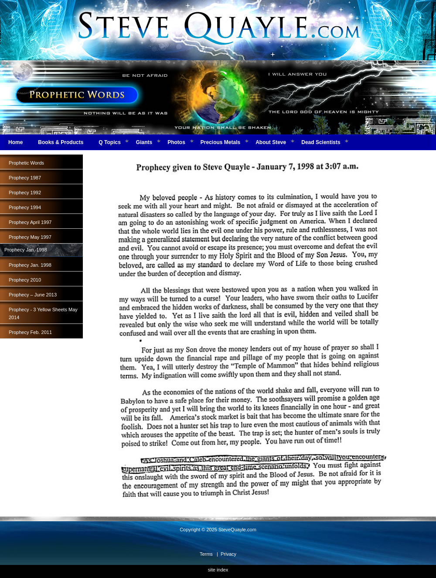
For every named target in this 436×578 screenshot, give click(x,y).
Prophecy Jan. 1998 (30, 265)
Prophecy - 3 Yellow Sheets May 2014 (43, 313)
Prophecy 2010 (25, 279)
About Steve (270, 142)
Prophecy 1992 (25, 192)
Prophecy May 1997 (30, 237)
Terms (206, 554)
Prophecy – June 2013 (33, 294)
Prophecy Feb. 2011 (30, 332)
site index (218, 569)
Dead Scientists (320, 142)
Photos (176, 142)
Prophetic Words (26, 162)
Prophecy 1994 (25, 207)
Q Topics (109, 142)
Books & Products (60, 142)
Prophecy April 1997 (30, 222)
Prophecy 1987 (25, 177)
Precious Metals (220, 142)
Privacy (228, 554)
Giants (144, 142)
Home (15, 142)
